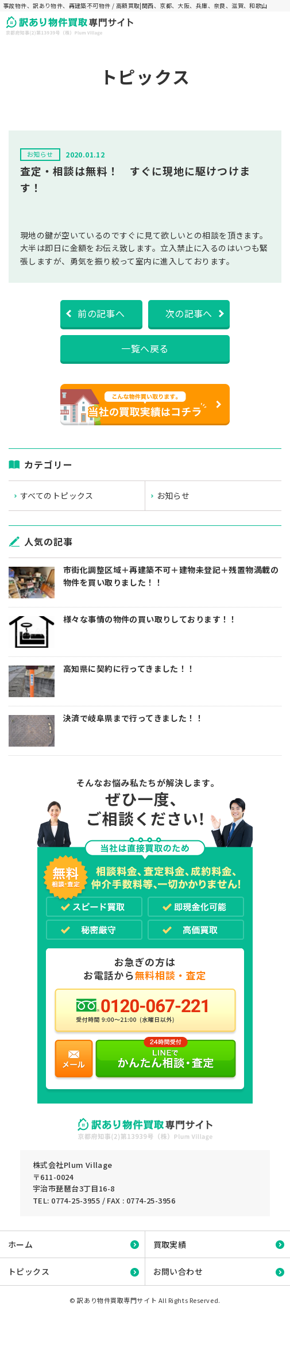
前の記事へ (101, 313)
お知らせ (173, 495)
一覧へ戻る (144, 348)
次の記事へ (188, 313)
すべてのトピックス (57, 495)
